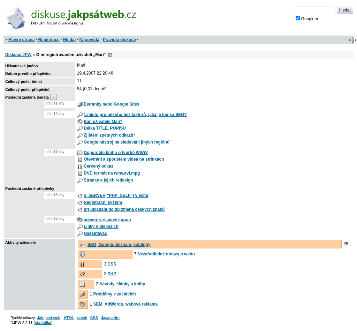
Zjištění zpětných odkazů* (109, 135)
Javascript (110, 318)
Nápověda (89, 39)
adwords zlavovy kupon (107, 219)
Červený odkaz (98, 166)
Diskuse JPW (18, 54)
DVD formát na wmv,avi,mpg (112, 173)
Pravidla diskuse (119, 39)
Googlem (307, 18)
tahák (82, 318)
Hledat (69, 39)
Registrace (48, 39)
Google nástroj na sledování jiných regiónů (126, 142)
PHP (111, 273)
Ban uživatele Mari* (103, 121)
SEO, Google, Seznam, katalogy (119, 244)
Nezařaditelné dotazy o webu (166, 254)
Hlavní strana (21, 39)
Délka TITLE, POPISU (105, 128)
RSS (110, 55)
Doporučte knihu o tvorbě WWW (115, 152)
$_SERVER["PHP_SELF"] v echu (116, 195)
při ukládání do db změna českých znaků (124, 209)
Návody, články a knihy (122, 284)
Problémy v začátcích (114, 294)
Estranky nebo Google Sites (111, 104)
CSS (111, 264)
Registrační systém (103, 202)
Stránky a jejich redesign (108, 180)
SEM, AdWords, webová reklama (125, 304)
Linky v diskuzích (101, 226)
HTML (68, 318)
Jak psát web (48, 318)
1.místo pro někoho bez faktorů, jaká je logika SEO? (135, 114)
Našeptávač (95, 233)
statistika (43, 323)
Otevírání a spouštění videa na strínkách (124, 159)
